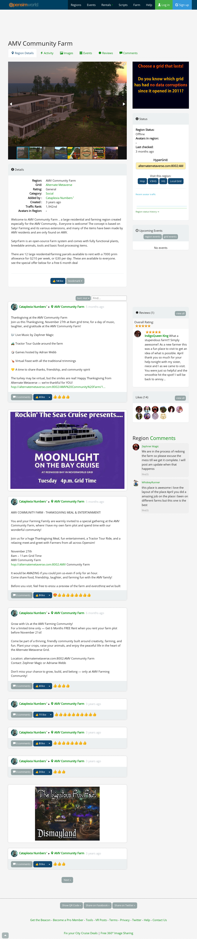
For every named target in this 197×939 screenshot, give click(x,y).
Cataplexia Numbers (60, 198)
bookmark (75, 281)
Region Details (22, 53)
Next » (67, 880)
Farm (136, 5)
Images (66, 53)
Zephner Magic (150, 446)
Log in (164, 5)
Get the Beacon (40, 920)
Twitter (136, 920)
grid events (170, 236)
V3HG (153, 181)
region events (152, 236)
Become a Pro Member (68, 920)
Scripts (123, 5)
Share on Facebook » (97, 905)
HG (163, 181)
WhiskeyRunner (151, 482)
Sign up (182, 5)
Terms (113, 920)
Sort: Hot (83, 298)
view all (180, 313)
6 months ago (95, 613)
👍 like (58, 281)
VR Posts (101, 920)
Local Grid (175, 181)
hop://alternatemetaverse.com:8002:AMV (38, 564)
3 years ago (93, 704)
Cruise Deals (89, 933)
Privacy (125, 920)
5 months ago (95, 307)
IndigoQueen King (156, 336)
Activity (46, 53)
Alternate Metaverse (59, 185)
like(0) (145, 474)
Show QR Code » (71, 905)
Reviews (105, 53)
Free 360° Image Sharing (117, 933)
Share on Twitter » (124, 905)
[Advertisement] (98, 22)
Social (49, 193)
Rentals (107, 5)
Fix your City (72, 933)
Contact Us (160, 920)
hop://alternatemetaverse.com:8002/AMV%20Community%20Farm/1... (58, 387)
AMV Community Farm (67, 307)
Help (149, 5)
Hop (142, 181)
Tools (90, 920)
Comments (128, 53)
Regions (76, 5)
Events (91, 5)
